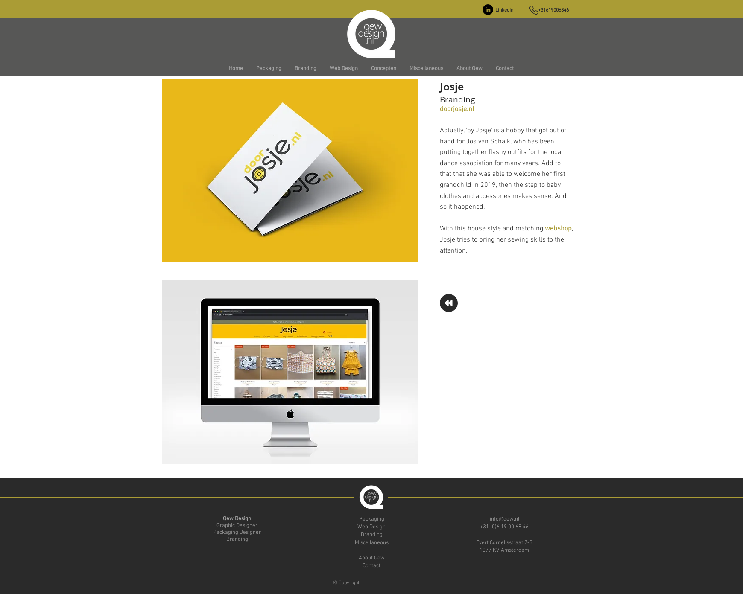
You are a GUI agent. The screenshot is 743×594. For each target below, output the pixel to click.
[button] (268, 69)
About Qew (372, 558)
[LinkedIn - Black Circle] (488, 9)
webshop (558, 228)
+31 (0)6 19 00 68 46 (504, 527)
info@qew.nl (504, 519)
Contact (371, 565)
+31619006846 (553, 10)
